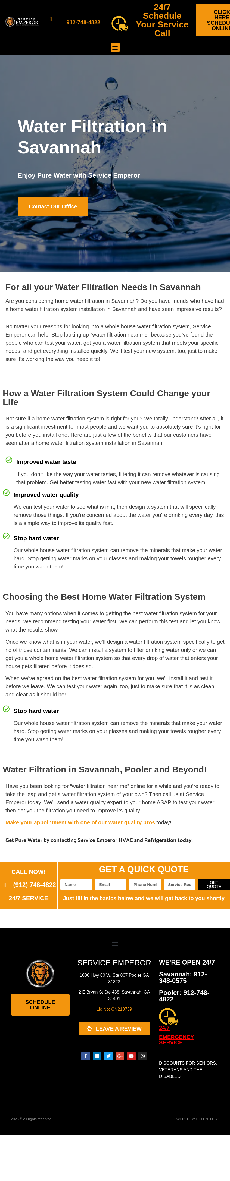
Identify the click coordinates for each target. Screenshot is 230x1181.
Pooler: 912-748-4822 (184, 996)
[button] (115, 47)
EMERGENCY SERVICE (176, 1039)
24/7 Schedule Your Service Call (162, 20)
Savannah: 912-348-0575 (183, 977)
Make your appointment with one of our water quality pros (80, 822)
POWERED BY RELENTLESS (195, 1119)
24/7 (164, 1028)
